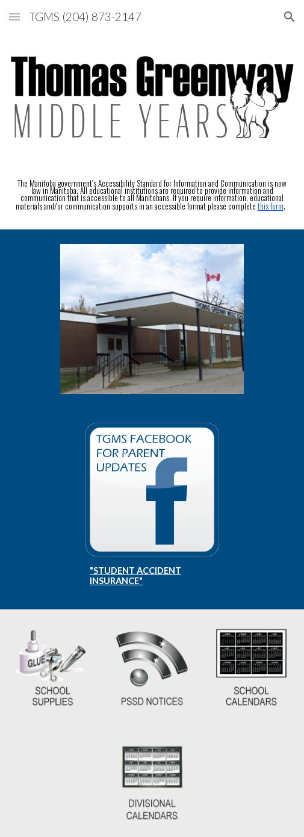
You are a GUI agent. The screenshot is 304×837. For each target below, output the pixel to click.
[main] (151, 195)
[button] (14, 16)
